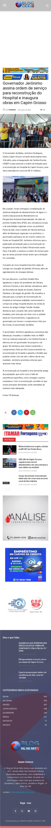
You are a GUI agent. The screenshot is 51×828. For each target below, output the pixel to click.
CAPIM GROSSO (9, 467)
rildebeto (12, 110)
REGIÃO (6, 453)
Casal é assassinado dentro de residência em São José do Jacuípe (32, 675)
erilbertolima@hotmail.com (22, 792)
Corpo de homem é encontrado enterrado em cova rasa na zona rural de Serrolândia (33, 478)
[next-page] (8, 489)
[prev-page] (4, 489)
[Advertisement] (25, 37)
